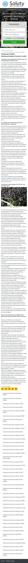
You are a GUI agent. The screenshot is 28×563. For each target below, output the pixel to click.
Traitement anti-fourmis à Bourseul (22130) (13, 446)
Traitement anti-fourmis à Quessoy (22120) (13, 511)
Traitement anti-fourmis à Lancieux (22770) (13, 504)
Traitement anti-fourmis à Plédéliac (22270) (13, 435)
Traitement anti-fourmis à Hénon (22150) (13, 546)
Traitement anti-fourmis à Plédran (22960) (13, 530)
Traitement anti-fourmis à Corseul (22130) (13, 493)
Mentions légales (10, 561)
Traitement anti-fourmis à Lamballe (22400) (13, 416)
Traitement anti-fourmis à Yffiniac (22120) (13, 476)
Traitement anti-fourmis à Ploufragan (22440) (14, 543)
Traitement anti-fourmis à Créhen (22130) (13, 462)
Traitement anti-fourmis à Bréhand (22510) (13, 484)
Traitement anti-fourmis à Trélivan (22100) (13, 539)
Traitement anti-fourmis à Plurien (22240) (13, 403)
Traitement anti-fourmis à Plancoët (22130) (13, 442)
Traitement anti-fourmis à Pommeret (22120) (14, 465)
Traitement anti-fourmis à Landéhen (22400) (14, 453)
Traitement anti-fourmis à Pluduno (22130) (13, 424)
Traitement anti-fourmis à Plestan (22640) (13, 449)
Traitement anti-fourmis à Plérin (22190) (13, 527)
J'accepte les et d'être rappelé (14, 38)
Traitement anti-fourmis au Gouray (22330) (13, 520)
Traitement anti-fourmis (7, 50)
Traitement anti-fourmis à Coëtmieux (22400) (14, 439)
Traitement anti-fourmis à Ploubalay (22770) (14, 497)
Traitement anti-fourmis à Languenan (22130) (14, 507)
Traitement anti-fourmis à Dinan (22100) (13, 469)
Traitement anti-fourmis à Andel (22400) (13, 432)
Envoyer (14, 42)
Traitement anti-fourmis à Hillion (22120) (13, 472)
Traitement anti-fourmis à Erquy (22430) (13, 407)
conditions (14, 38)
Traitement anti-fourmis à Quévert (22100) (13, 550)
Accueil (3, 561)
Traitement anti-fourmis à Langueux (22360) (14, 500)
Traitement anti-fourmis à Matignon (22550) (13, 428)
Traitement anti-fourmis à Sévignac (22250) (13, 523)
